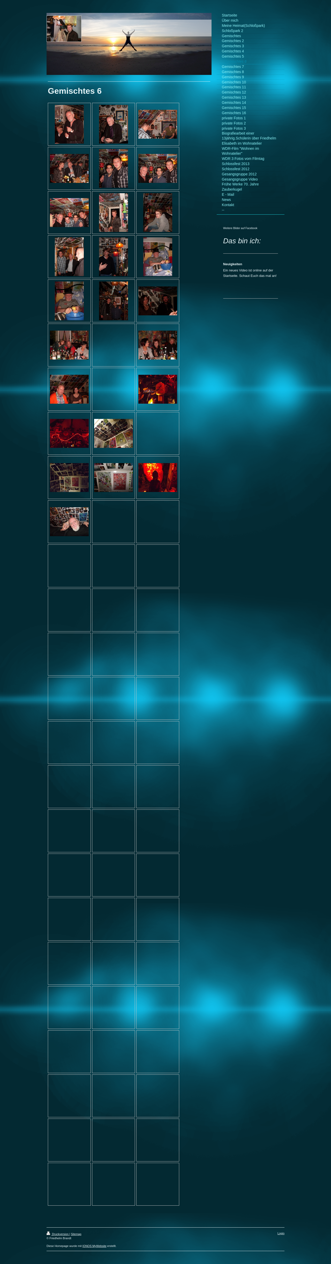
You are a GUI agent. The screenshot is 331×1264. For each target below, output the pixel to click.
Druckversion (58, 1234)
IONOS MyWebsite (94, 1245)
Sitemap (76, 1234)
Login (280, 1233)
